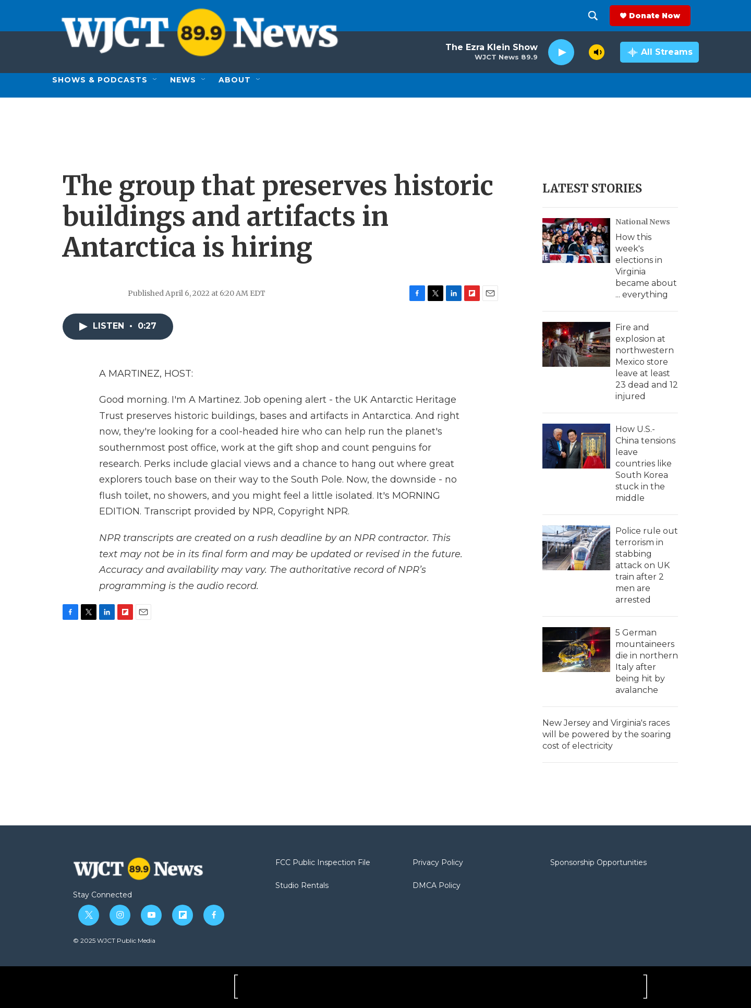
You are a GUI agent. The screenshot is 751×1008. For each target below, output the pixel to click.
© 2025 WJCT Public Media (114, 940)
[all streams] (659, 52)
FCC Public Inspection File (322, 863)
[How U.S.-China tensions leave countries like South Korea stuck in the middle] (576, 446)
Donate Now (662, 15)
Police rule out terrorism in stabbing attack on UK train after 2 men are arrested (646, 565)
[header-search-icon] (601, 15)
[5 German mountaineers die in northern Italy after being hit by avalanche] (576, 649)
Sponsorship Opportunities (598, 863)
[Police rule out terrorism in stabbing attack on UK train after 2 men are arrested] (576, 547)
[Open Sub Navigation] (155, 80)
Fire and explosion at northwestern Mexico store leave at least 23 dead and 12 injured (646, 361)
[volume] (596, 52)
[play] (561, 52)
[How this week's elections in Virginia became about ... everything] (576, 240)
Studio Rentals (302, 886)
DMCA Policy (437, 886)
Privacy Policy (438, 863)
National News (642, 221)
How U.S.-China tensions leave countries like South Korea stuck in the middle (645, 463)
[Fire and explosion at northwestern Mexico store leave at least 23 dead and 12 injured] (576, 344)
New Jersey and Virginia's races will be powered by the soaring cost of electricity (606, 734)
